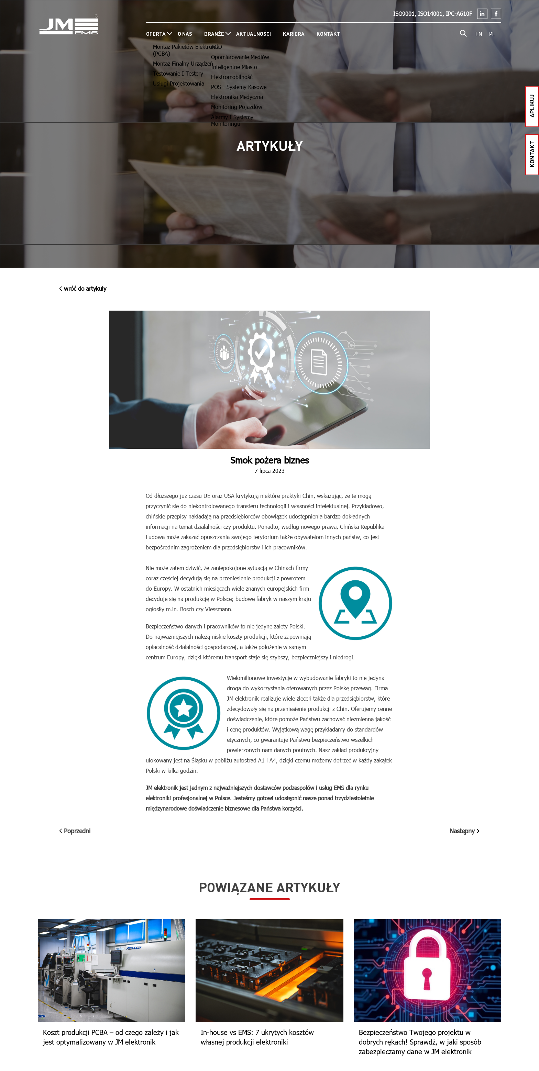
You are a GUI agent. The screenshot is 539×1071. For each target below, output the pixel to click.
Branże (214, 34)
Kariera (294, 34)
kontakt (531, 154)
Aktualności (253, 34)
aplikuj (531, 105)
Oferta (156, 34)
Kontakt (328, 34)
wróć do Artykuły (82, 288)
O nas (185, 34)
